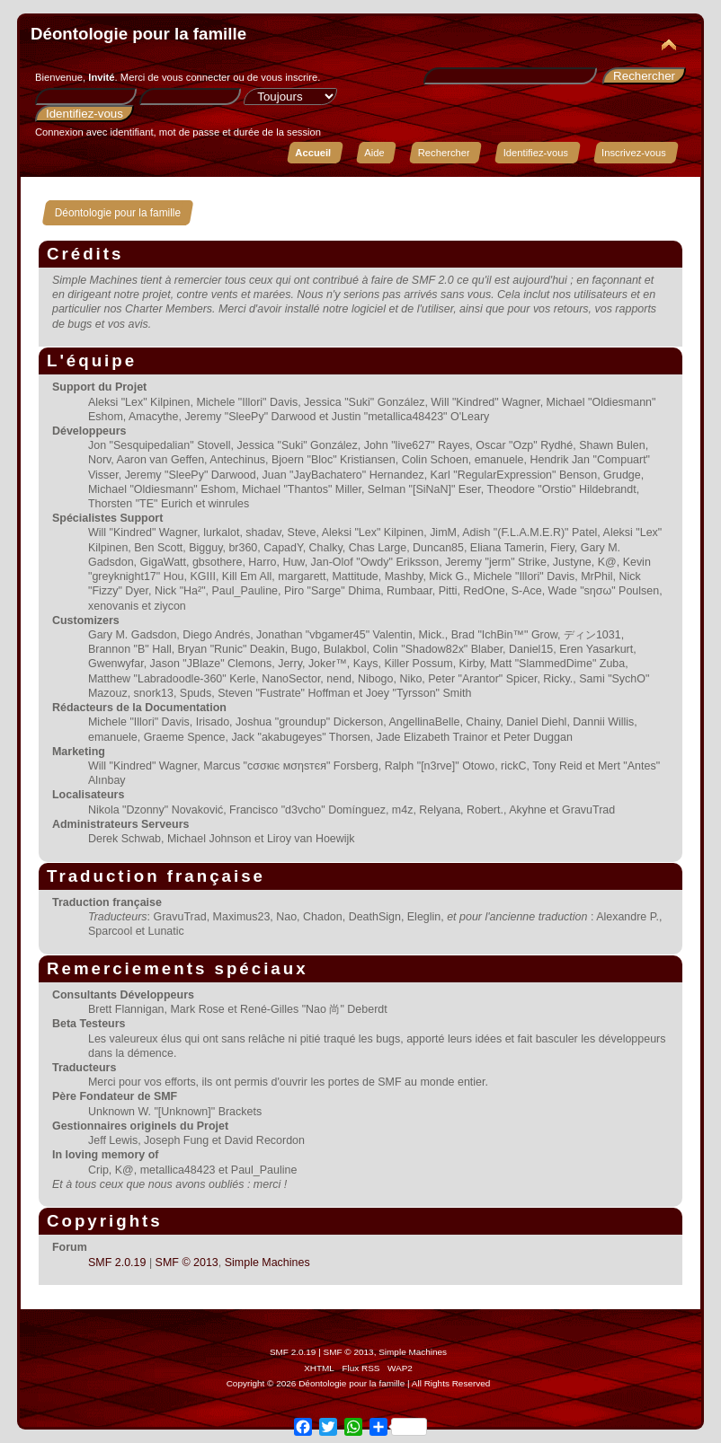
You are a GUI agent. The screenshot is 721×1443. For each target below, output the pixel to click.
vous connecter (196, 77)
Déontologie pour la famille (138, 33)
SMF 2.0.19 (117, 1262)
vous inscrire (289, 77)
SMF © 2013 (187, 1262)
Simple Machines (267, 1262)
